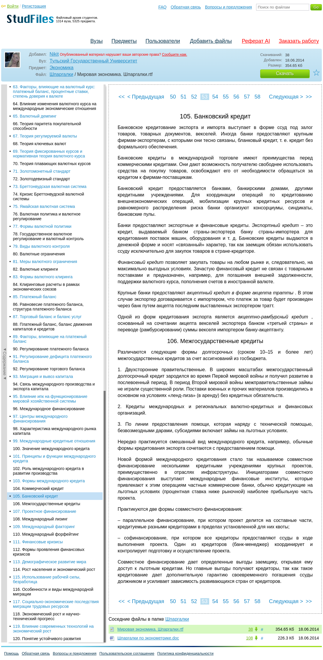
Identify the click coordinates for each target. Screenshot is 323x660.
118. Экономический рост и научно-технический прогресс (46, 263)
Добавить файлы (211, 41)
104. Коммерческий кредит (38, 135)
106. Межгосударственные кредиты (46, 151)
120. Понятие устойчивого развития (47, 286)
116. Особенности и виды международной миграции (53, 239)
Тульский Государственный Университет (93, 60)
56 (236, 97)
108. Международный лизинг (40, 166)
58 (257, 97)
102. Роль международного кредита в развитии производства (48, 118)
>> (309, 97)
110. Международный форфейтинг (46, 181)
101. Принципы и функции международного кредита (54, 106)
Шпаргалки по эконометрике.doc (148, 638)
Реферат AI (256, 41)
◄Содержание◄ (4, 187)
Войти (12, 6)
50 (173, 97)
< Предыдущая (145, 97)
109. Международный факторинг (44, 174)
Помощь (11, 653)
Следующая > (286, 97)
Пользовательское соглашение (126, 653)
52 (194, 97)
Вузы (96, 41)
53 (204, 97)
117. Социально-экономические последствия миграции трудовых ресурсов (56, 251)
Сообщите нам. (174, 54)
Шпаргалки (61, 74)
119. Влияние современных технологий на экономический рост (53, 276)
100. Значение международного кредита (51, 96)
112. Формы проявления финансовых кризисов (48, 199)
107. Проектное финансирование (44, 158)
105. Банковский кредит (35, 143)
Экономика (62, 67)
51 (183, 97)
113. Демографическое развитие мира (49, 209)
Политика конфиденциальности (185, 653)
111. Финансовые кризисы (38, 189)
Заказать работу (299, 41)
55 (226, 97)
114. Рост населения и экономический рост (54, 216)
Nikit (54, 54)
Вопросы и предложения (228, 7)
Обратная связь (186, 7)
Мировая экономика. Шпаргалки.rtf (150, 629)
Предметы (124, 41)
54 (215, 97)
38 (250, 629)
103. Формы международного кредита (49, 128)
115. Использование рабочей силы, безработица (46, 226)
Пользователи (163, 41)
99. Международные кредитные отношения (54, 88)
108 (249, 638)
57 (247, 97)
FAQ (162, 7)
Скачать (285, 73)
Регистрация (34, 6)
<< (122, 97)
